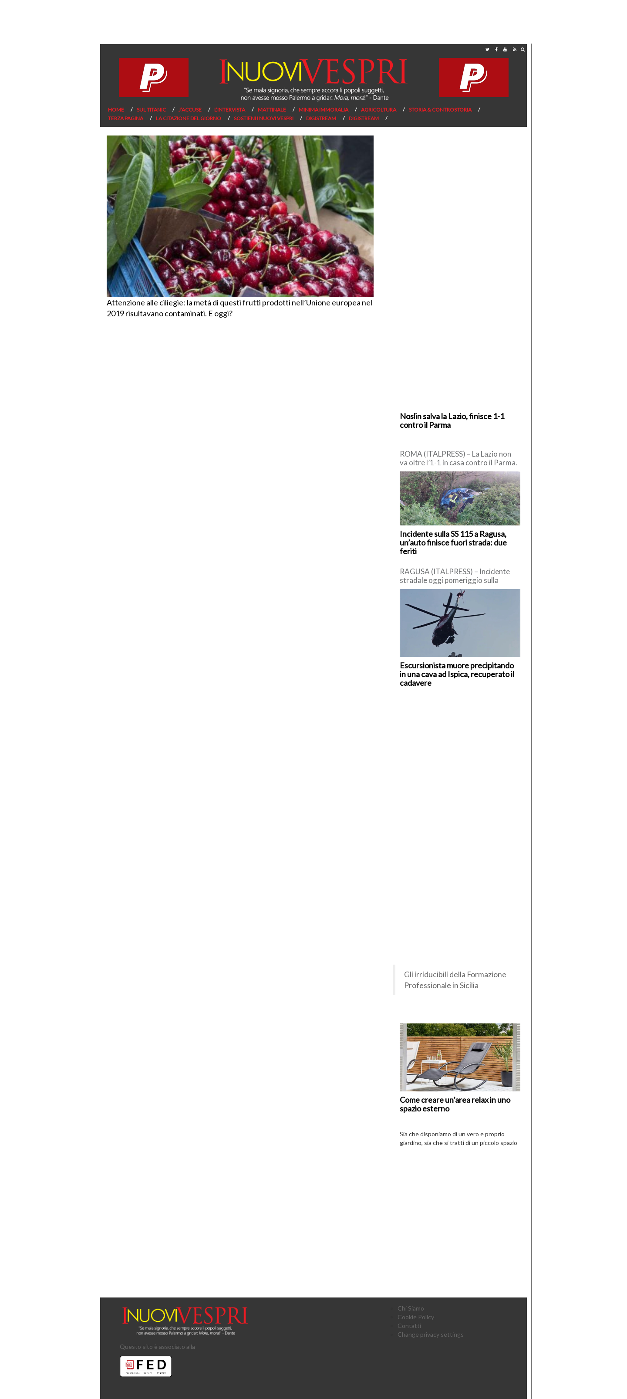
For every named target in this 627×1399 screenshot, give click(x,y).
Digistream (321, 118)
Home (116, 109)
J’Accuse (190, 109)
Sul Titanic (151, 109)
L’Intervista (229, 109)
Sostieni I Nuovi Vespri (263, 118)
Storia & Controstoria (440, 109)
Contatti (409, 1325)
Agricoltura (378, 109)
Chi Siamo (411, 1308)
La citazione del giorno (188, 118)
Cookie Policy (416, 1317)
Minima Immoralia (323, 109)
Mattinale (272, 109)
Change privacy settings (431, 1334)
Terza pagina (125, 118)
